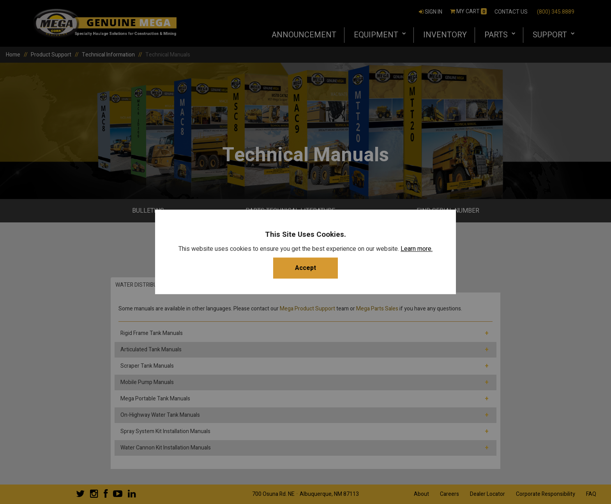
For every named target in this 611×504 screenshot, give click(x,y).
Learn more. (417, 249)
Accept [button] (305, 268)
